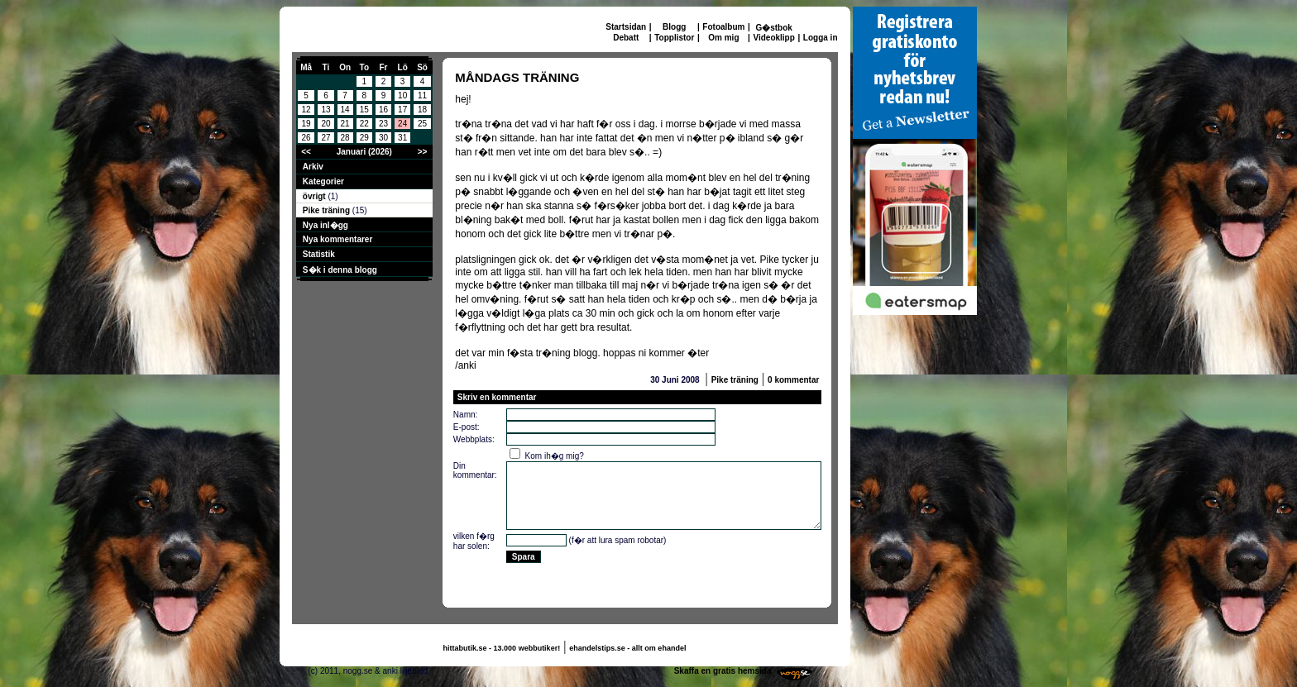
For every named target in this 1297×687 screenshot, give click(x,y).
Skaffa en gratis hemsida (723, 670)
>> (423, 151)
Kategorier (323, 181)
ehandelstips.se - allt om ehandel (627, 648)
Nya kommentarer (337, 239)
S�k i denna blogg (340, 269)
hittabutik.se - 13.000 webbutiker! (502, 648)
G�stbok (773, 27)
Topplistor (674, 37)
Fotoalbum (723, 26)
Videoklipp (773, 37)
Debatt (626, 37)
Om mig (723, 37)
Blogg (674, 26)
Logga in (820, 37)
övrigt (315, 196)
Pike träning (327, 210)
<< (306, 151)
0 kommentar (793, 379)
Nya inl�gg (325, 225)
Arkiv (313, 166)
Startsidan (625, 26)
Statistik (319, 254)
